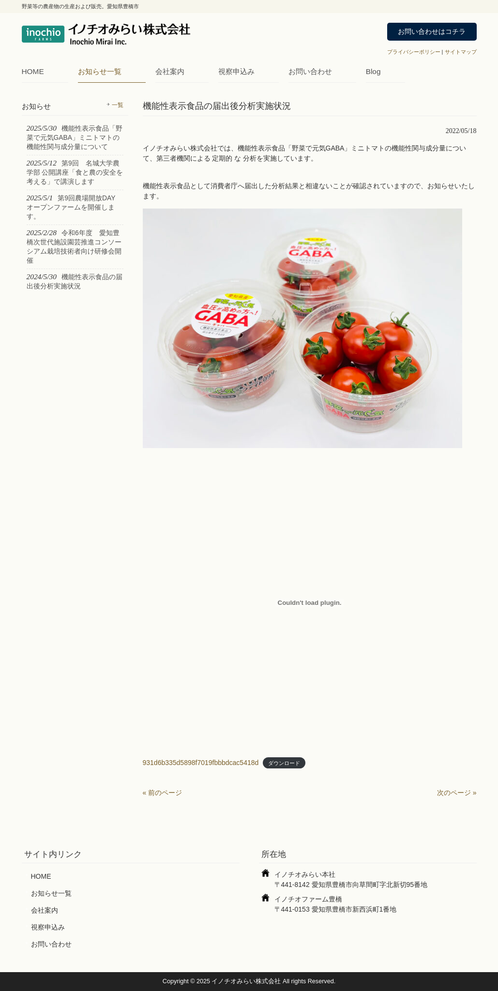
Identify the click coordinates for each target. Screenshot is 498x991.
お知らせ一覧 (99, 71)
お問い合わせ (310, 71)
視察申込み (236, 71)
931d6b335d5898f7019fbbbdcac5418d (201, 762)
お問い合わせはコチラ (432, 31)
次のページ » (457, 792)
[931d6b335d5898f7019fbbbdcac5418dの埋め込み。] (310, 603)
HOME (33, 71)
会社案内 (169, 71)
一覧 (117, 105)
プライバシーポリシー (413, 52)
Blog (373, 71)
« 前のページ (162, 792)
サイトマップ (461, 52)
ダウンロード (284, 763)
